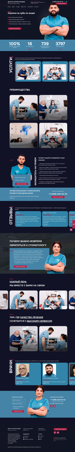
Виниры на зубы (20, 63)
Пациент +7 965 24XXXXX (49, 213)
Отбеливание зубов (48, 63)
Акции (40, 439)
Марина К (72, 213)
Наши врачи (26, 436)
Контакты (25, 437)
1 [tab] (11, 37)
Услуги (40, 437)
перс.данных (16, 408)
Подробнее (19, 224)
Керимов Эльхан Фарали (22, 378)
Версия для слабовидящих (60, 438)
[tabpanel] (37, 20)
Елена (17, 213)
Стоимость (41, 436)
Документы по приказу (28, 439)
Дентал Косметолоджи (58, 439)
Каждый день (18, 281)
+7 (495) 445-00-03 (57, 1)
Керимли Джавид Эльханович (50, 378)
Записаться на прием (14, 28)
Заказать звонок (61, 3)
